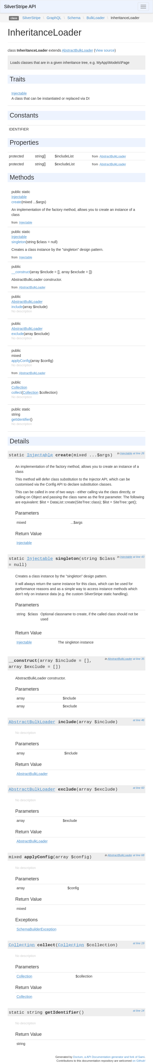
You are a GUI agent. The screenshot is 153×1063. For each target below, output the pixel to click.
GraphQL (54, 18)
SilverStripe (31, 18)
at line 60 (138, 787)
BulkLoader (96, 18)
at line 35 (138, 658)
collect (16, 392)
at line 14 (138, 1010)
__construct (20, 272)
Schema (73, 18)
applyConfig (20, 361)
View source (105, 50)
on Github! (138, 1060)
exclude (17, 334)
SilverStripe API (20, 6)
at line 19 (138, 943)
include (17, 307)
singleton (18, 242)
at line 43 (138, 556)
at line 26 (138, 453)
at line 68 (138, 855)
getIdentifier (20, 419)
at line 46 (138, 720)
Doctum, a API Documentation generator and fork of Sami (109, 1056)
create (16, 202)
